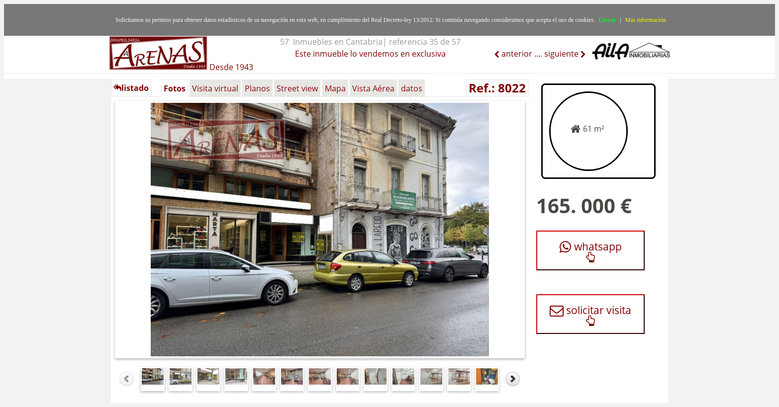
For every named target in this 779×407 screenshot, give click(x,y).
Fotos (175, 88)
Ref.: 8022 (497, 88)
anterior (515, 53)
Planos (257, 88)
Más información (645, 19)
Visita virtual (215, 88)
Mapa (335, 88)
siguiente (562, 53)
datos (411, 88)
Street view (297, 88)
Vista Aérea (373, 88)
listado (131, 87)
